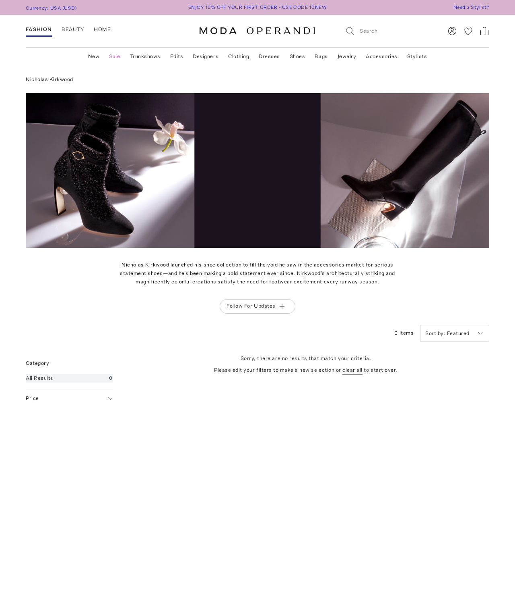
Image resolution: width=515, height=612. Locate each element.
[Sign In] (452, 31)
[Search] (390, 31)
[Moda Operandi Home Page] (257, 31)
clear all (352, 370)
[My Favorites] (468, 31)
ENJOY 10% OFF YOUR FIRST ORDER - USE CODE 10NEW (257, 7)
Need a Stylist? (471, 7)
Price (69, 398)
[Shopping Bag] (484, 31)
